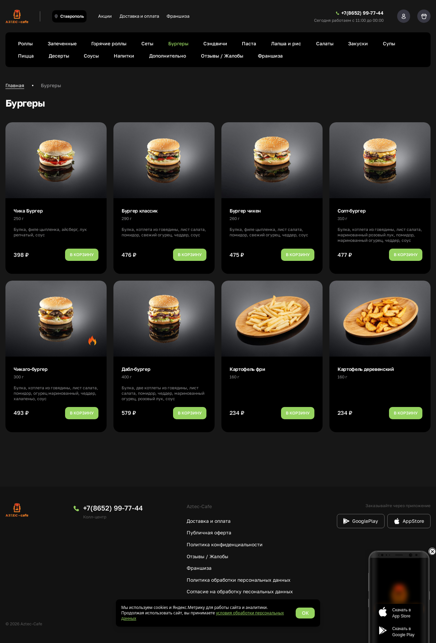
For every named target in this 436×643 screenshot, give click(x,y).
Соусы (91, 56)
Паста (249, 43)
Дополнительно (167, 56)
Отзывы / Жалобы (222, 56)
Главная (14, 85)
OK (305, 613)
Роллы (25, 43)
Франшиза (178, 16)
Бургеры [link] (51, 85)
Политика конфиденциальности (225, 544)
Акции (105, 16)
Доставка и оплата (139, 16)
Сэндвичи (215, 43)
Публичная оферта (209, 532)
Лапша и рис (286, 43)
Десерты (59, 56)
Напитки (124, 56)
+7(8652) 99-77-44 (113, 508)
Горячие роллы (108, 43)
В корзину (82, 254)
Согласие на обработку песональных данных (240, 591)
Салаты (324, 43)
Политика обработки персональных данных (239, 580)
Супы (389, 43)
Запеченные (62, 43)
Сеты (147, 43)
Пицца (26, 56)
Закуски (358, 43)
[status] (218, 613)
